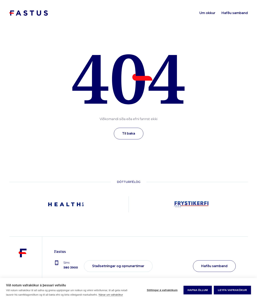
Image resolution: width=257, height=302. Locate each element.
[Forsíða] (28, 13)
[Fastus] (22, 266)
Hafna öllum (198, 290)
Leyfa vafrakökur (232, 290)
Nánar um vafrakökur (111, 294)
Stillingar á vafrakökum (162, 290)
